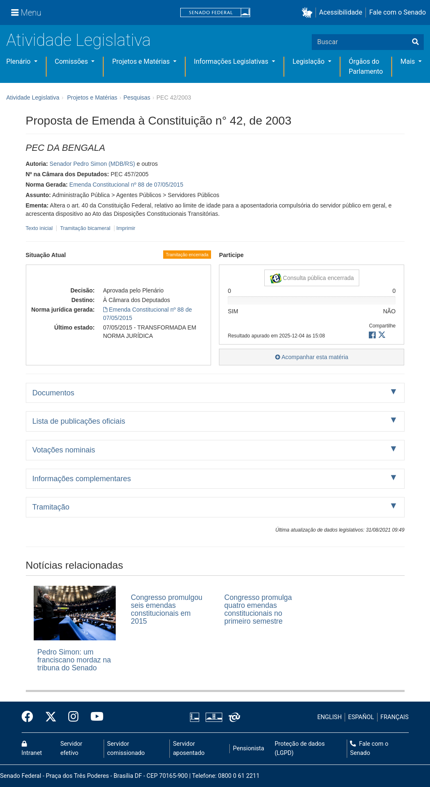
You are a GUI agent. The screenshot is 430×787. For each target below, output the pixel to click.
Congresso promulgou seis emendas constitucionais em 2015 (166, 609)
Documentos (53, 393)
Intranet (32, 749)
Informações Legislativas (232, 61)
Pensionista (248, 748)
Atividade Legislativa (78, 40)
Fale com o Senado (397, 12)
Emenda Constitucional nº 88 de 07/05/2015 (127, 184)
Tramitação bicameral (85, 228)
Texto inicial (40, 228)
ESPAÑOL (361, 717)
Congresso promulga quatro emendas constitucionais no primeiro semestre (258, 609)
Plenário (19, 61)
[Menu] (26, 12)
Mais (408, 61)
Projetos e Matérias (141, 61)
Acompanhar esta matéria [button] (311, 357)
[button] (309, 12)
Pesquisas (136, 97)
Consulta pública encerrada (312, 278)
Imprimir (126, 228)
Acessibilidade (341, 12)
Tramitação (51, 507)
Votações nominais (63, 450)
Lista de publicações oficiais (78, 421)
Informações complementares (81, 479)
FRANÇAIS (394, 717)
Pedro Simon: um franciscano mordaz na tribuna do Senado (74, 660)
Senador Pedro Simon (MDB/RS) (92, 163)
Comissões (72, 61)
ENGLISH (329, 717)
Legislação (309, 61)
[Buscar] (415, 42)
